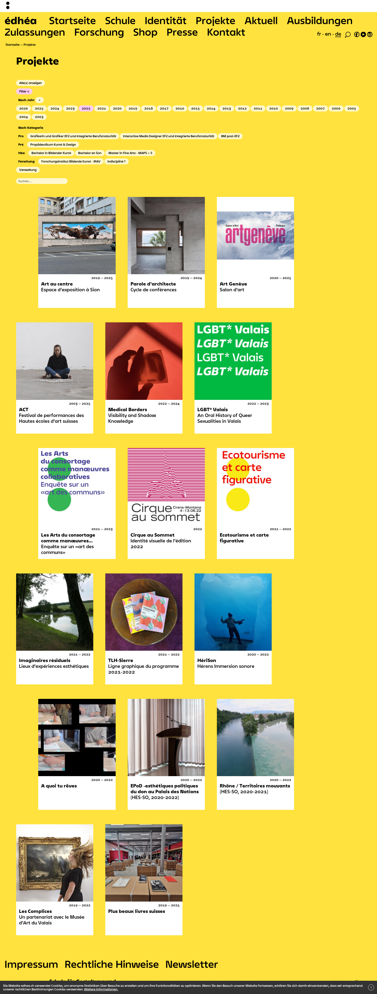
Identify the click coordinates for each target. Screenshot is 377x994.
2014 (211, 108)
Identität (166, 20)
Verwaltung (28, 170)
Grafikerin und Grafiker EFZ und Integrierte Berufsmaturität (73, 136)
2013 (226, 108)
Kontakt (226, 32)
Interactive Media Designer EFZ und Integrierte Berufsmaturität (168, 136)
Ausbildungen (320, 20)
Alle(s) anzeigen (30, 83)
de (338, 34)
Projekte (215, 20)
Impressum (31, 964)
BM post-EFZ (230, 136)
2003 (39, 117)
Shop (145, 32)
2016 (180, 108)
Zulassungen (35, 32)
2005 (351, 108)
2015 (195, 108)
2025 (39, 108)
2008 (305, 108)
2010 (273, 108)
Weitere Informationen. (101, 989)
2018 (148, 108)
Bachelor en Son (89, 153)
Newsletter (191, 964)
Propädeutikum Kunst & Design (53, 144)
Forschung (99, 32)
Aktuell (261, 20)
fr (319, 34)
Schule (120, 20)
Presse (182, 32)
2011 (258, 108)
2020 (117, 108)
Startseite (72, 20)
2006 (336, 108)
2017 (164, 108)
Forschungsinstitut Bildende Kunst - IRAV (71, 161)
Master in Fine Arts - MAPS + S (130, 153)
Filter (22, 91)
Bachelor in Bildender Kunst (51, 153)
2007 (320, 108)
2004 (23, 117)
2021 (101, 108)
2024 (54, 108)
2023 (70, 108)
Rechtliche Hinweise (112, 964)
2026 (23, 108)
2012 (242, 108)
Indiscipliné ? (116, 161)
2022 (86, 108)
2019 (133, 108)
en (328, 34)
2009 (289, 108)
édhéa (21, 20)
